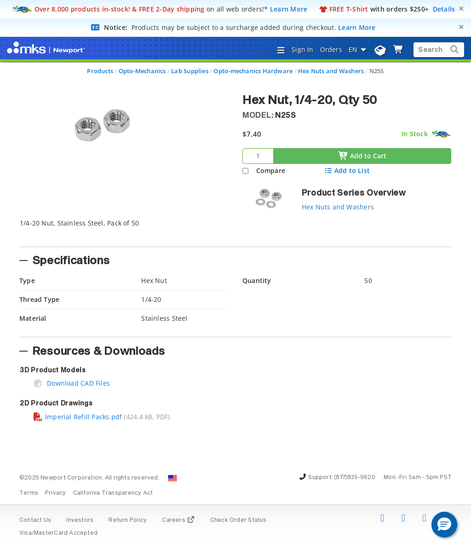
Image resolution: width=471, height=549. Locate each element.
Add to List (347, 170)
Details (444, 9)
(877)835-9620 (354, 477)
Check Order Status (238, 520)
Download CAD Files (71, 383)
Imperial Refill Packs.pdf (77, 416)
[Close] (461, 8)
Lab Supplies (189, 71)
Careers (178, 520)
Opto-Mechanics (142, 71)
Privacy (55, 493)
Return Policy (128, 520)
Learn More (289, 9)
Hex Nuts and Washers (331, 71)
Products (100, 71)
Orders (331, 49)
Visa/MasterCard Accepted (58, 533)
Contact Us (35, 520)
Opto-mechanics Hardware (253, 71)
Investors (79, 520)
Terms (28, 493)
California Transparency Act (113, 493)
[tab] (235, 230)
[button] (444, 524)
